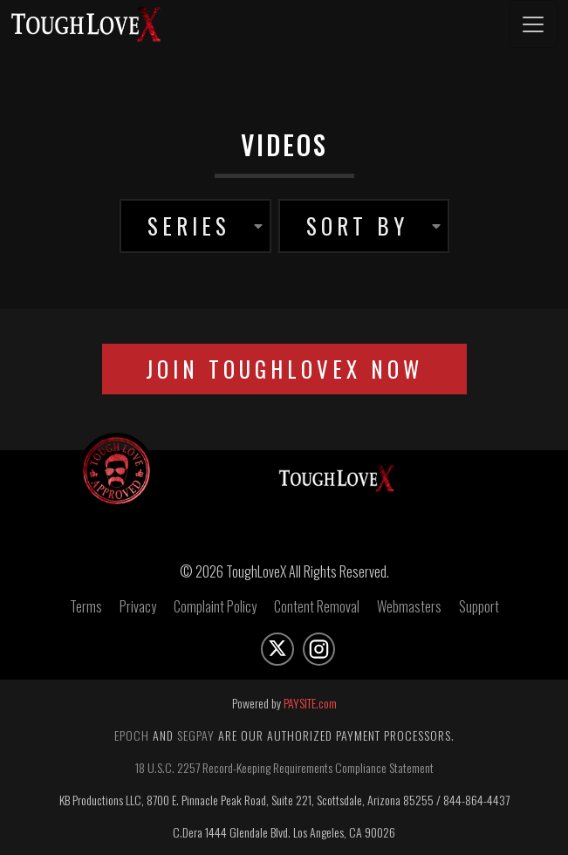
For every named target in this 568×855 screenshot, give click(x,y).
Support (479, 606)
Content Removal (316, 606)
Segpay (196, 735)
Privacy (138, 606)
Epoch (131, 735)
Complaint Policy (215, 606)
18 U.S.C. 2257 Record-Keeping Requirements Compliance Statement (284, 767)
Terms (86, 606)
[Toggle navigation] (533, 24)
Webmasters (409, 606)
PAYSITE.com (310, 703)
